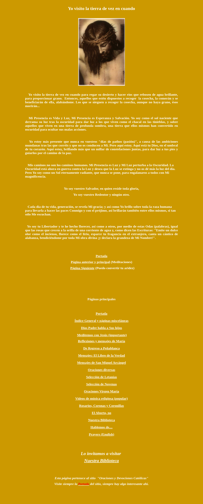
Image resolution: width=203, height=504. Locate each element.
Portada (101, 256)
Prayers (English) (101, 434)
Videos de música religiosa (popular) (101, 398)
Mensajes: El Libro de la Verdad (101, 355)
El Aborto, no (101, 413)
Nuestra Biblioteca (101, 420)
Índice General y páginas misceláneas (102, 320)
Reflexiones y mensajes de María (101, 341)
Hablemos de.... (102, 427)
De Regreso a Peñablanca (101, 348)
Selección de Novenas (101, 384)
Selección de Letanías (101, 377)
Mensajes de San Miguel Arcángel (101, 362)
